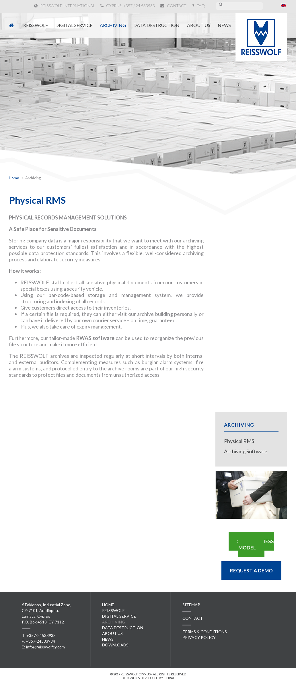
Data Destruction (156, 25)
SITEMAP (191, 604)
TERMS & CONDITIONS (204, 631)
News (224, 25)
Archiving (113, 25)
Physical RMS (239, 441)
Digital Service (73, 25)
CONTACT (173, 5)
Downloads (115, 644)
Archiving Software (245, 451)
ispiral (169, 678)
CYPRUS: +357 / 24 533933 (127, 5)
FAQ (198, 5)
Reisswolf (35, 25)
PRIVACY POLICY (199, 637)
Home (108, 604)
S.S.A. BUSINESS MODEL (255, 544)
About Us (198, 25)
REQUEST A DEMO (251, 571)
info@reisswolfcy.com (45, 646)
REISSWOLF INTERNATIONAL (64, 5)
